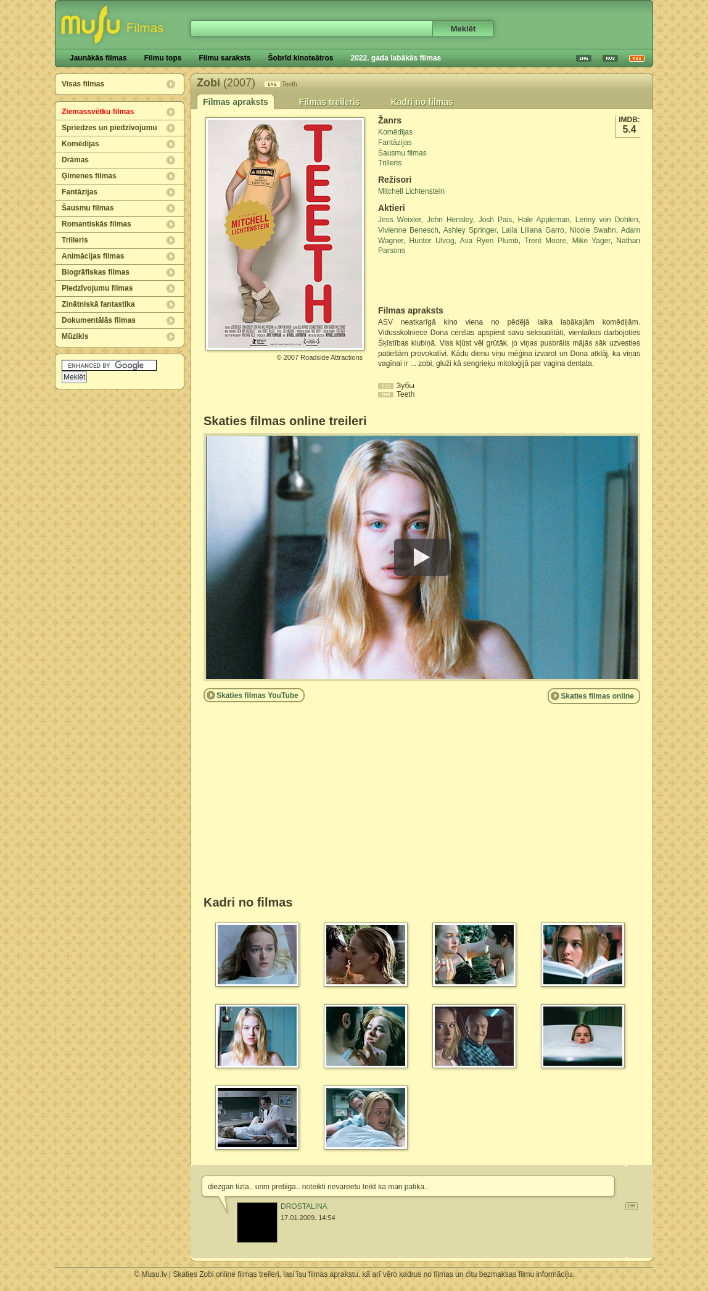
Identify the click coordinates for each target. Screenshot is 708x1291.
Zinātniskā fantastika (98, 304)
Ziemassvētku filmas (98, 111)
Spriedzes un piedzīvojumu (109, 127)
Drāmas (75, 160)
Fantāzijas (79, 192)
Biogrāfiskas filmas (96, 272)
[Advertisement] (450, 280)
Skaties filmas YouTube (257, 695)
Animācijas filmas (93, 256)
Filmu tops (163, 58)
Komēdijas (80, 143)
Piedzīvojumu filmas (97, 288)
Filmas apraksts (235, 102)
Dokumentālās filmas (99, 320)
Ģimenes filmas (89, 176)
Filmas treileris (329, 102)
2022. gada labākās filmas (395, 58)
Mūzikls (75, 336)
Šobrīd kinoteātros (300, 58)
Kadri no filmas (422, 102)
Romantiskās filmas (96, 224)
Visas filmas (83, 84)
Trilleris (75, 240)
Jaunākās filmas (98, 58)
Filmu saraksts (224, 58)
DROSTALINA (304, 1206)
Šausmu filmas (88, 208)
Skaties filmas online (597, 696)
